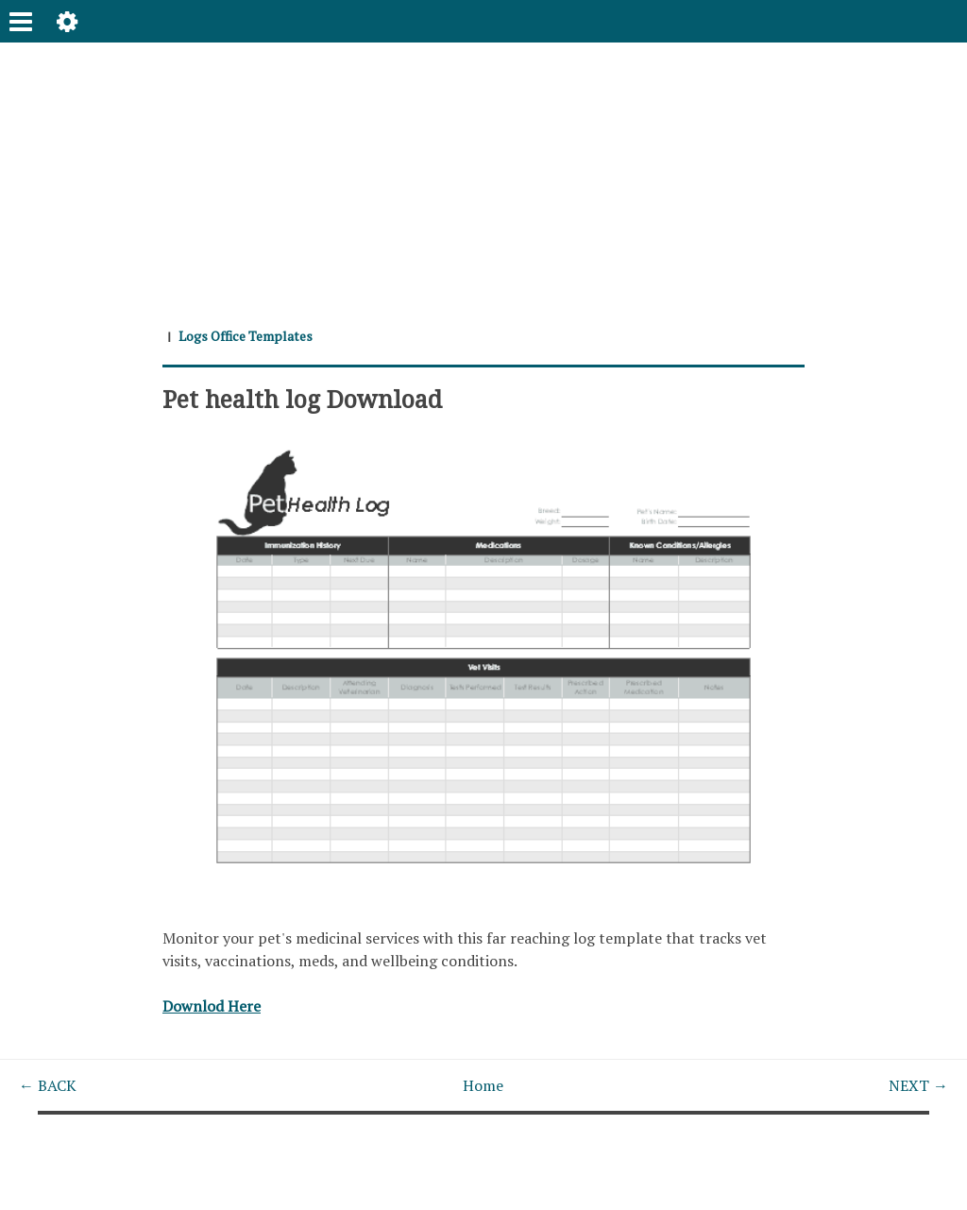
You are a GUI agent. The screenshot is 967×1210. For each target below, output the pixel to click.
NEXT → (918, 1085)
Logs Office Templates (245, 336)
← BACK (47, 1085)
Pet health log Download (302, 399)
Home (483, 1085)
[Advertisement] (483, 175)
